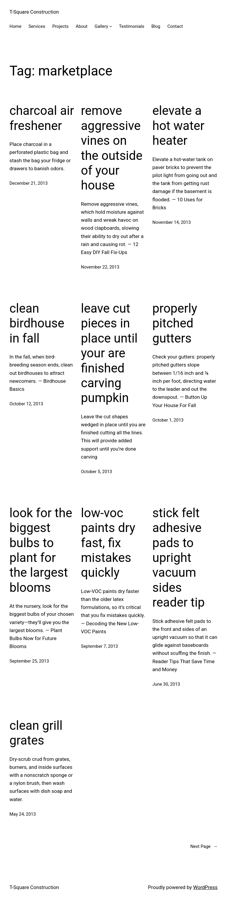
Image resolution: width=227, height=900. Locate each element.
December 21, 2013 (28, 183)
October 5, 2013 (96, 471)
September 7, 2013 (99, 646)
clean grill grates (35, 733)
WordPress (205, 887)
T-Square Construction (34, 12)
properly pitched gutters (175, 323)
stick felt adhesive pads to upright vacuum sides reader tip (179, 558)
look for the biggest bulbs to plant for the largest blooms (40, 550)
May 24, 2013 (22, 814)
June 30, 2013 (166, 684)
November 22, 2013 (100, 267)
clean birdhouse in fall (36, 323)
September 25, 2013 (29, 661)
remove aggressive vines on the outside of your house (111, 147)
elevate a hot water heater (179, 125)
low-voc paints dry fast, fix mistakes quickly (108, 543)
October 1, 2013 (168, 420)
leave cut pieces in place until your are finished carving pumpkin (109, 353)
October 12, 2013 (26, 403)
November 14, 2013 (172, 222)
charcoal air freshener (41, 118)
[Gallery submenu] (110, 26)
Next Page (204, 846)
